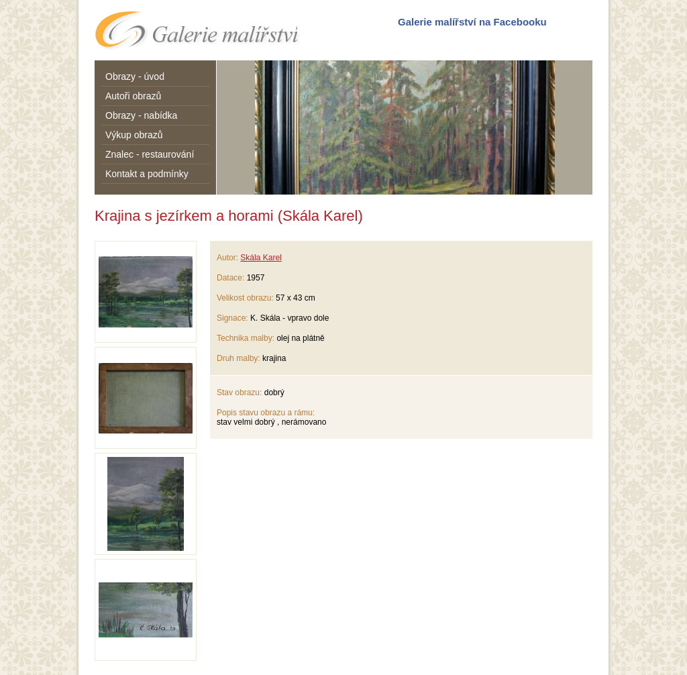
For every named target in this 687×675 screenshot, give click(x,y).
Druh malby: (238, 358)
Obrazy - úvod (134, 76)
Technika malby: (245, 338)
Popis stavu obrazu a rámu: (266, 412)
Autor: (227, 257)
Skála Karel (260, 257)
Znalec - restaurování (149, 154)
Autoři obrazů (133, 96)
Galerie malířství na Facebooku (472, 22)
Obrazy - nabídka (141, 115)
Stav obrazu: (239, 392)
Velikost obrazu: (245, 298)
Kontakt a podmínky (147, 173)
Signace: (232, 318)
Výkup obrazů (134, 134)
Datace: (230, 277)
